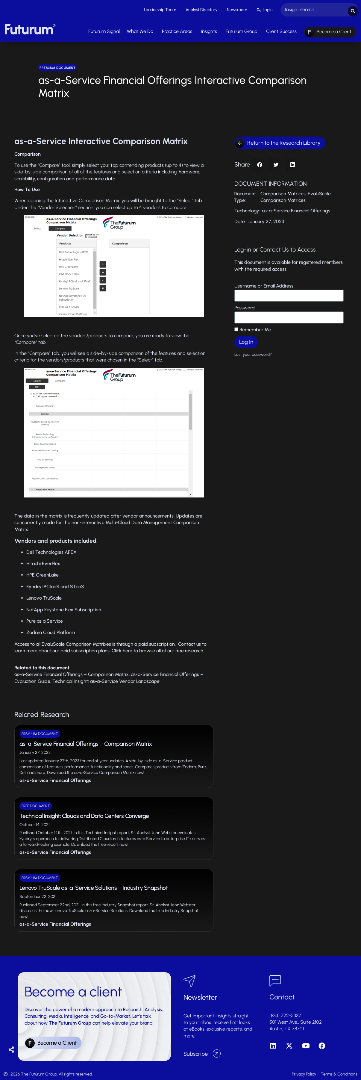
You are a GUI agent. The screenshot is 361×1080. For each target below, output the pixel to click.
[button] (259, 163)
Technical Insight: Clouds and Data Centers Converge (84, 814)
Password (244, 306)
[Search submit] (353, 9)
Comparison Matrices (283, 192)
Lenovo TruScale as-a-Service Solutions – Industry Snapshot (93, 886)
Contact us (189, 642)
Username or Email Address (263, 285)
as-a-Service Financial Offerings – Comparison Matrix (71, 673)
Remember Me (252, 328)
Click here (122, 649)
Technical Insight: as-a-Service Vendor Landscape (106, 680)
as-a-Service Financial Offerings (55, 779)
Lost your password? (253, 353)
